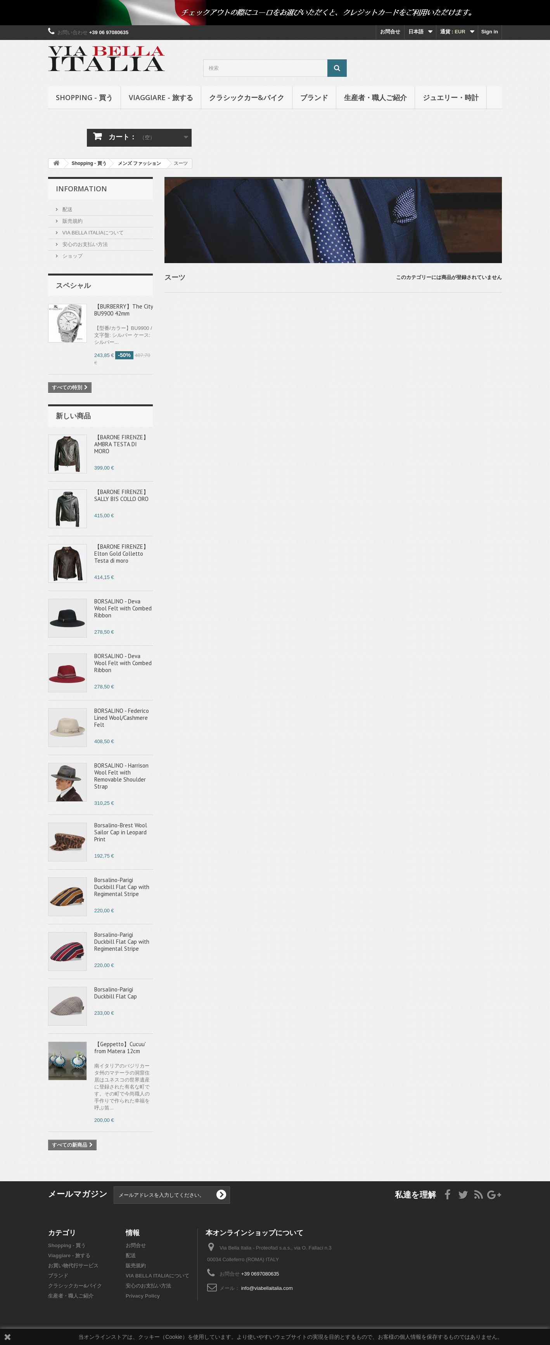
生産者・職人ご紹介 (375, 97)
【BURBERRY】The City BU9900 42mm (123, 310)
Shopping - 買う (84, 97)
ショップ (72, 256)
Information (81, 188)
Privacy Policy (143, 1296)
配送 (67, 209)
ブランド (314, 97)
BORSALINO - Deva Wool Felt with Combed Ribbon (123, 608)
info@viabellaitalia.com (267, 1288)
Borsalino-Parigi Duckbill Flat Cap (115, 993)
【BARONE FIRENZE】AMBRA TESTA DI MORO (121, 444)
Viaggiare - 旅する (161, 97)
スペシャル (73, 285)
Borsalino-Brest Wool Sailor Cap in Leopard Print (120, 832)
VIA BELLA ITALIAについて (92, 233)
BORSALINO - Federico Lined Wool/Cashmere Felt (121, 717)
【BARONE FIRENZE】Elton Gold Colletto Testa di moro (121, 553)
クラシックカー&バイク (246, 97)
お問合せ (390, 32)
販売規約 (72, 221)
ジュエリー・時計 (451, 97)
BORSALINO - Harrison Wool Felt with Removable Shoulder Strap (121, 776)
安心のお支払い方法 (84, 244)
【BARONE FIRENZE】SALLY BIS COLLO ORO (121, 495)
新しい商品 (73, 415)
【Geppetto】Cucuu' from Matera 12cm (119, 1047)
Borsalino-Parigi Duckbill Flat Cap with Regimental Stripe (121, 887)
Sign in (489, 32)
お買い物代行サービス (73, 1266)
